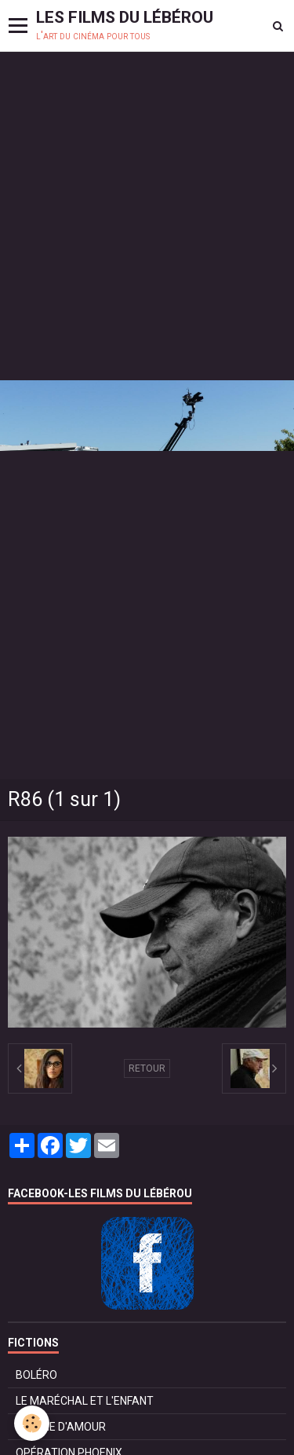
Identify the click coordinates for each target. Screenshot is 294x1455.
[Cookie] (31, 1423)
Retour (147, 1068)
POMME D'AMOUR (61, 1426)
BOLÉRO (36, 1375)
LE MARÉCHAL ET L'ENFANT (85, 1401)
